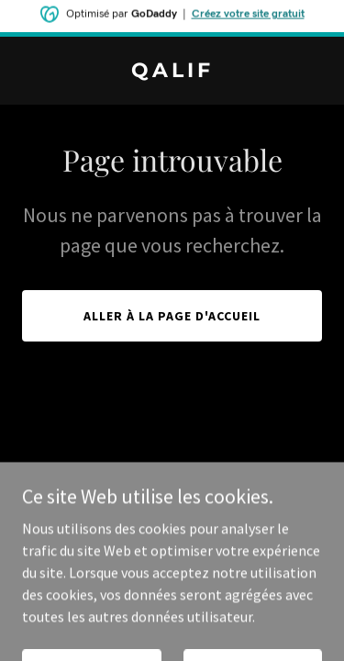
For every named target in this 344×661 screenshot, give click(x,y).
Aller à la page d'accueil (172, 316)
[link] (172, 71)
